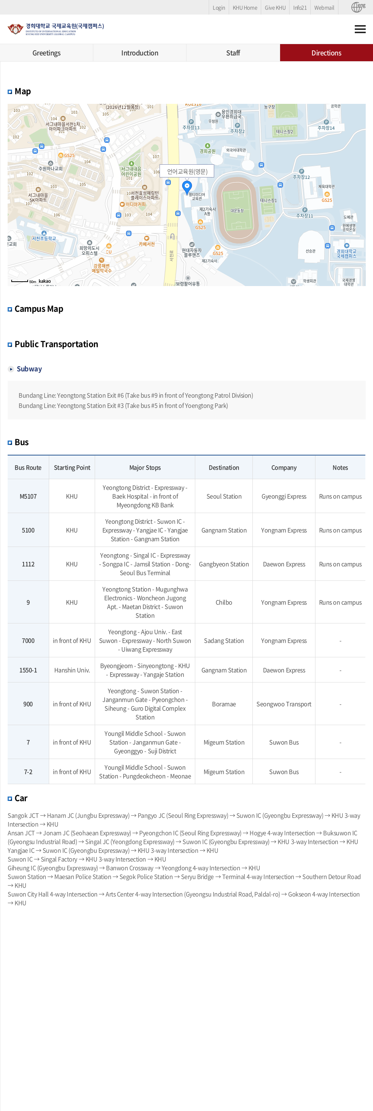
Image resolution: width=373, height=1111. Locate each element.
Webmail (324, 7)
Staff (233, 53)
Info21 (300, 7)
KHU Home (245, 7)
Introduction (139, 53)
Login (219, 7)
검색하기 (343, 29)
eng (360, 5)
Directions (326, 53)
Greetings (46, 53)
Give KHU (275, 7)
